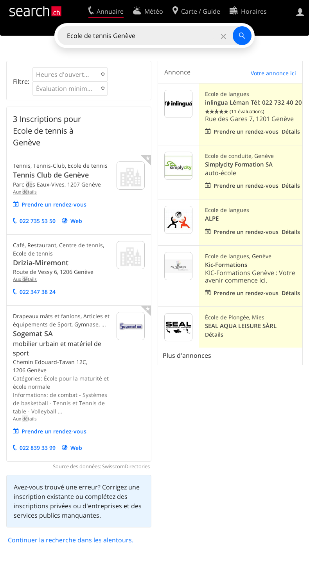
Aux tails (25, 191)
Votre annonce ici (273, 73)
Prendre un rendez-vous (54, 204)
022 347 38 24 (38, 291)
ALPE (212, 218)
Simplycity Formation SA (239, 164)
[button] (70, 74)
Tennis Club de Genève (51, 174)
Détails (291, 131)
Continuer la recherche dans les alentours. (70, 540)
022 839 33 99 (38, 447)
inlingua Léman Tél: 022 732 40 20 (253, 102)
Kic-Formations (226, 265)
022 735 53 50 (38, 221)
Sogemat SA (33, 333)
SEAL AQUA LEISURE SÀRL (241, 326)
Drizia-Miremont (40, 262)
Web (76, 221)
